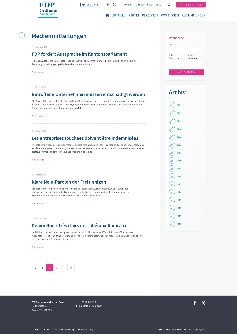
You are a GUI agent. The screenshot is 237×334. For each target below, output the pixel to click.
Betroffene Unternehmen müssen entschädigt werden (88, 94)
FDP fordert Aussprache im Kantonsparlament (79, 54)
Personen (150, 15)
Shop (150, 4)
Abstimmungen (194, 15)
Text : (171, 44)
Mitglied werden (191, 4)
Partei (133, 15)
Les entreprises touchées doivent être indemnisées (85, 138)
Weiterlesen (38, 72)
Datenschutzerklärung (64, 329)
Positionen (170, 15)
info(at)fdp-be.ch (93, 305)
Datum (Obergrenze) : (194, 57)
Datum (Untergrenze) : (176, 57)
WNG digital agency (197, 329)
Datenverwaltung (85, 329)
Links (158, 4)
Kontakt (128, 4)
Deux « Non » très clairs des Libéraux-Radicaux (79, 225)
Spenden (140, 4)
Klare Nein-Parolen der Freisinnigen (69, 182)
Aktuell (118, 15)
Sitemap (46, 329)
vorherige (35, 268)
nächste (71, 268)
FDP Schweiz (92, 4)
